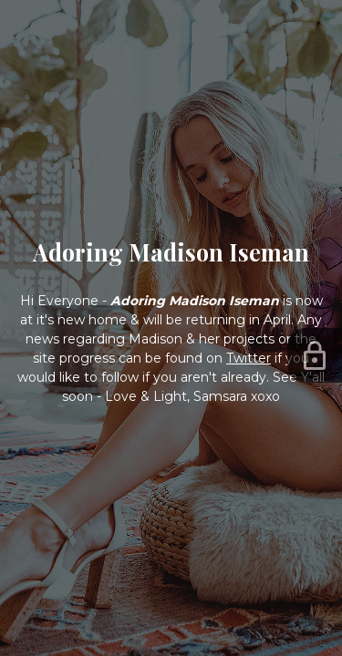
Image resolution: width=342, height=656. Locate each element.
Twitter (248, 358)
